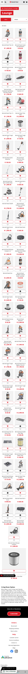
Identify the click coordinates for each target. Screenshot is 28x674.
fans (16, 593)
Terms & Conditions (14, 640)
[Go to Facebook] (11, 651)
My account (14, 626)
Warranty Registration (14, 645)
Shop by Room (8, 8)
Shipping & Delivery (14, 628)
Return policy (14, 631)
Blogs (14, 648)
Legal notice (4, 666)
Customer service (14, 637)
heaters (21, 593)
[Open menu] (2, 2)
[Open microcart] (26, 2)
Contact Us (14, 642)
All (2, 8)
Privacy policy (4, 665)
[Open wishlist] (24, 2)
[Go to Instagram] (16, 651)
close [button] (25, 672)
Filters (5, 19)
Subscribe (14, 614)
